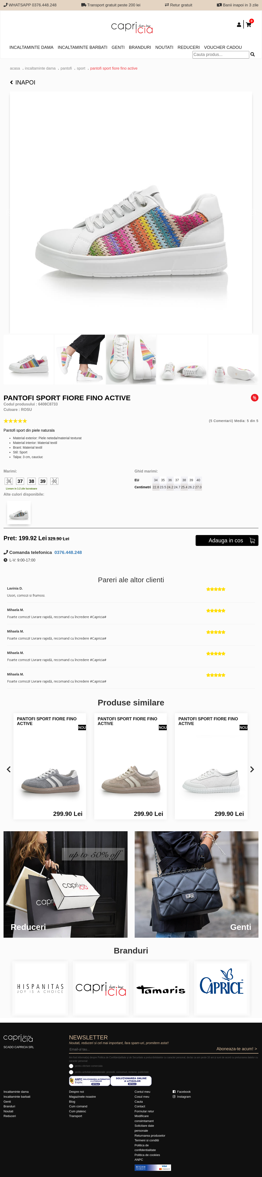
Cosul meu (142, 1096)
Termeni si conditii (147, 1140)
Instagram (182, 1096)
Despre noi (76, 1091)
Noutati (164, 47)
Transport (75, 1116)
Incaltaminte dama (31, 47)
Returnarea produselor (150, 1135)
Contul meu (142, 1091)
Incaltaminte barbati (82, 47)
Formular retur (144, 1111)
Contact (140, 1106)
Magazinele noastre (82, 1096)
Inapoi (22, 82)
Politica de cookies (147, 1155)
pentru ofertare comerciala (89, 1066)
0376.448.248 (67, 552)
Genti (118, 47)
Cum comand (78, 1106)
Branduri (140, 47)
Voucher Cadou (223, 47)
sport (81, 68)
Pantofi (66, 68)
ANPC (139, 1159)
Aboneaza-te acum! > (236, 1048)
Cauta (139, 1101)
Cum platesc (77, 1111)
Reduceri (189, 47)
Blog (72, 1101)
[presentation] (8, 770)
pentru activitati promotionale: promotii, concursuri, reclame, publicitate (112, 1072)
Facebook (182, 1091)
